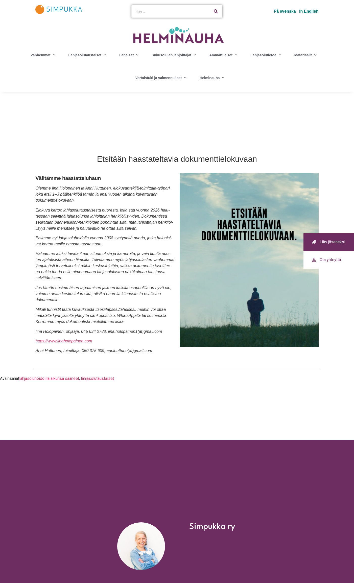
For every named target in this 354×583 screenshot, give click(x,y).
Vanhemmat (43, 55)
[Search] (215, 11)
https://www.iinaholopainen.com (64, 341)
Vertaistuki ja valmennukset (160, 78)
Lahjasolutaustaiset (87, 55)
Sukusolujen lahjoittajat (174, 55)
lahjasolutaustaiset (97, 378)
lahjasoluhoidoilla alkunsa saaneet (49, 378)
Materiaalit (305, 55)
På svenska (285, 11)
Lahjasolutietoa (265, 55)
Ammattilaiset (223, 55)
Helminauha (212, 78)
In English (308, 11)
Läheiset (128, 55)
